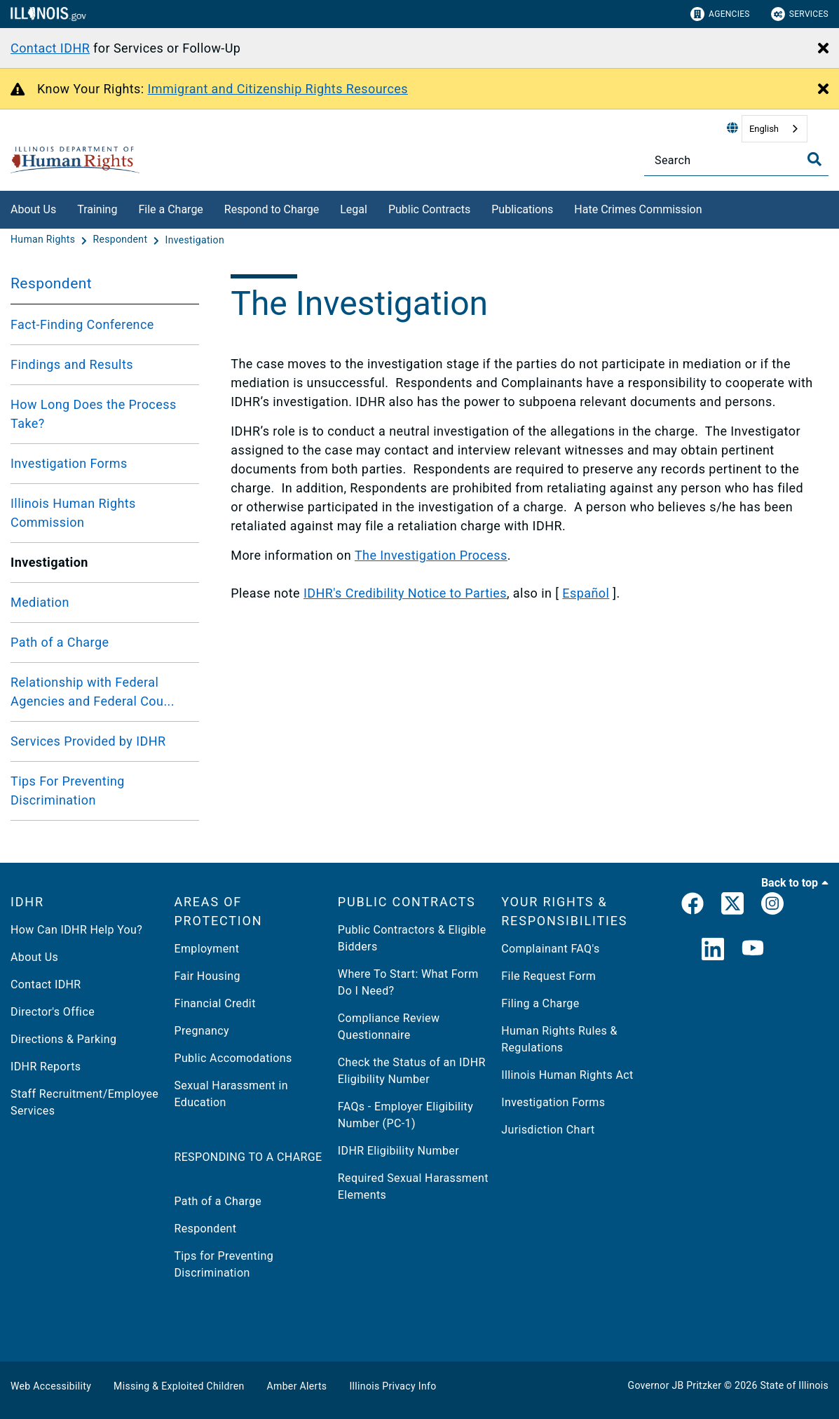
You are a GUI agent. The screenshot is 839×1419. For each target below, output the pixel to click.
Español (585, 593)
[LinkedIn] (713, 950)
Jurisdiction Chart (547, 1129)
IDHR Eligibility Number (398, 1150)
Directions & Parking (63, 1039)
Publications (522, 209)
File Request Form (548, 976)
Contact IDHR (50, 48)
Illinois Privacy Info (392, 1386)
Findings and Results (72, 364)
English (764, 128)
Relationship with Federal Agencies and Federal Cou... (93, 691)
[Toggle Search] (814, 159)
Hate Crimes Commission (638, 209)
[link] (692, 906)
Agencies (720, 14)
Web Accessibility (51, 1386)
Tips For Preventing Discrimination (68, 790)
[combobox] (774, 128)
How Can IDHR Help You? (76, 929)
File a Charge (170, 209)
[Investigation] (194, 240)
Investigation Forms (69, 463)
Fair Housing (207, 976)
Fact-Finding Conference (82, 324)
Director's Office (53, 1011)
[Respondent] (121, 240)
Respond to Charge (271, 209)
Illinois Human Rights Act (567, 1075)
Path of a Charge (60, 642)
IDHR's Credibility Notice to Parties (405, 593)
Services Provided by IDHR (88, 741)
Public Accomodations (233, 1058)
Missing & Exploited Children (179, 1386)
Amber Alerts (297, 1386)
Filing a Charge (540, 1003)
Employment (206, 948)
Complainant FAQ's (550, 948)
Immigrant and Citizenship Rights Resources (278, 88)
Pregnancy (201, 1030)
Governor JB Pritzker (675, 1385)
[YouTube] (753, 950)
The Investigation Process (431, 555)
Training (97, 209)
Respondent (51, 283)
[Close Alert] (823, 49)
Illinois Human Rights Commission (73, 513)
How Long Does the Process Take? (94, 414)
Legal (353, 209)
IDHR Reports (46, 1066)
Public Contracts (429, 209)
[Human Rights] (44, 240)
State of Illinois (794, 1385)
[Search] (736, 160)
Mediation (40, 602)
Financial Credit (214, 1003)
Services (799, 14)
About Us (33, 209)
